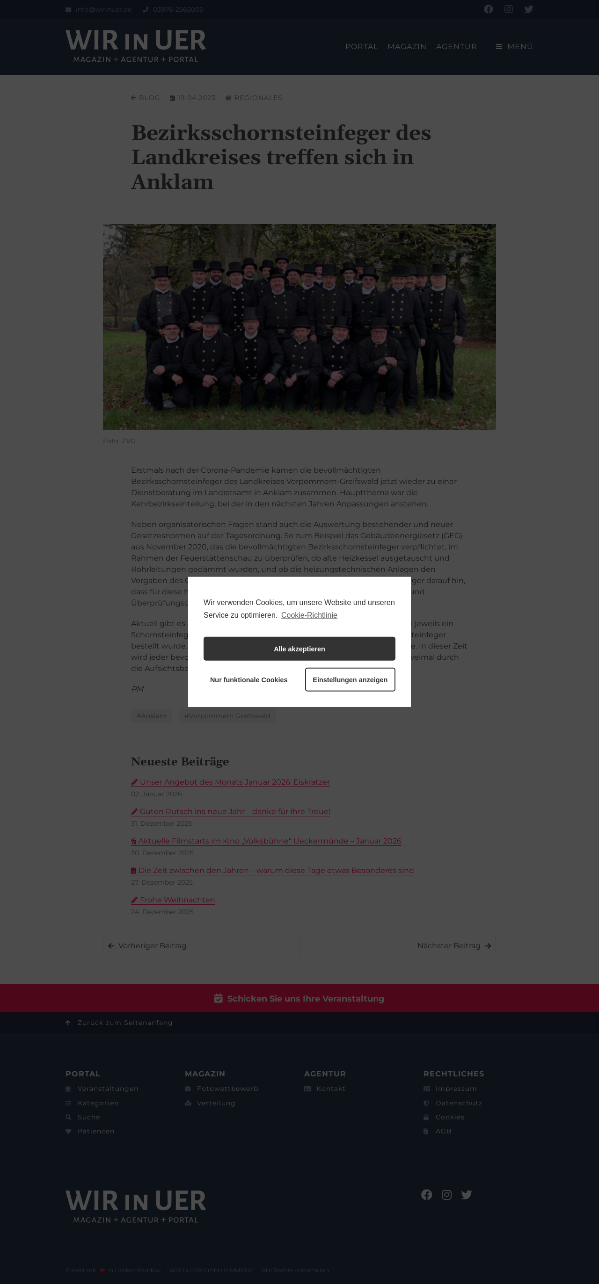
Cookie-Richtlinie (309, 615)
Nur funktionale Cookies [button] (249, 680)
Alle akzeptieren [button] (299, 649)
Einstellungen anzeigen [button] (350, 680)
